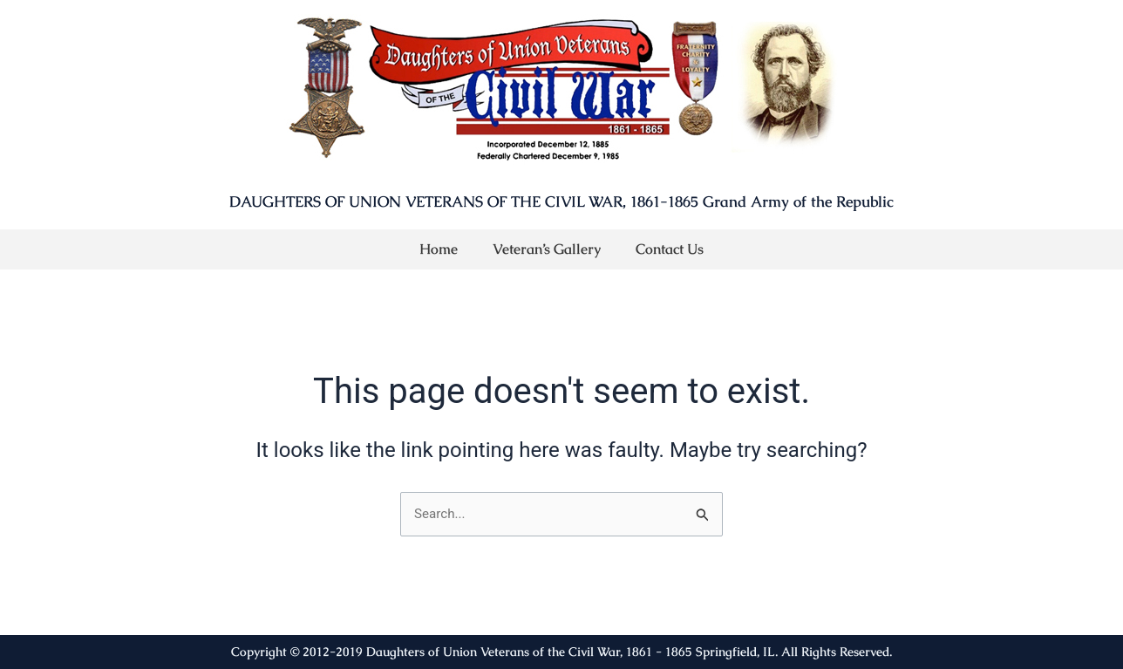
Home (438, 249)
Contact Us (670, 249)
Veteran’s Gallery (547, 249)
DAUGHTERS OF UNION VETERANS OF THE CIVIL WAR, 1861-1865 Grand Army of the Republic (561, 201)
